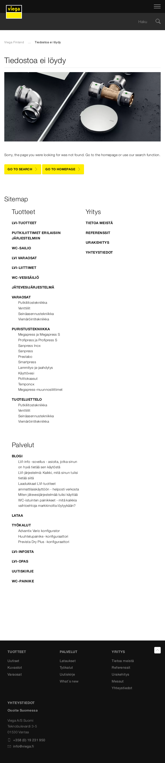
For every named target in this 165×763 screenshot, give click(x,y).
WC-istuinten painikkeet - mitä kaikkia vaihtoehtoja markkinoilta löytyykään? (47, 503)
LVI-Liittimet (24, 267)
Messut (118, 681)
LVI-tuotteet (24, 223)
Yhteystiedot (99, 252)
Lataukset (68, 661)
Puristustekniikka (31, 329)
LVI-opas (20, 561)
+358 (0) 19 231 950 (26, 740)
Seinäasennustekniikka (36, 314)
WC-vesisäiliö (25, 277)
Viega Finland (14, 42)
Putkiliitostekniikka (32, 302)
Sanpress (25, 351)
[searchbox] (78, 21)
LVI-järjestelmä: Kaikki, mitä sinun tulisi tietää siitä (48, 475)
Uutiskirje (23, 571)
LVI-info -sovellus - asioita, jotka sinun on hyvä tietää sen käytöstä (47, 464)
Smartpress (27, 362)
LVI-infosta (23, 551)
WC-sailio (21, 248)
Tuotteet (17, 652)
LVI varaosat (24, 258)
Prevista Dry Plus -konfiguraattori (43, 542)
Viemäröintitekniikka (33, 319)
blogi (17, 456)
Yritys (118, 652)
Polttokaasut (28, 378)
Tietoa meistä (99, 223)
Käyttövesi (26, 373)
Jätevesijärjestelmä (33, 287)
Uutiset (13, 661)
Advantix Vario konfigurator (39, 531)
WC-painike (23, 581)
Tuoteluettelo (27, 399)
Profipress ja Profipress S (37, 340)
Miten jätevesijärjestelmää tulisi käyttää (48, 494)
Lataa (17, 515)
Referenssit (98, 233)
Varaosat (21, 297)
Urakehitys (97, 242)
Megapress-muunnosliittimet (40, 389)
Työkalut (21, 525)
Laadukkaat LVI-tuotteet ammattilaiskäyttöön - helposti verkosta (48, 486)
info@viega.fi (21, 746)
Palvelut (69, 652)
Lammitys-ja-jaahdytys (35, 367)
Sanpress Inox (29, 345)
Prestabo (25, 356)
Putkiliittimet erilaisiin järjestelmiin (36, 235)
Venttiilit (24, 308)
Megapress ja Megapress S (39, 334)
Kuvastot (15, 667)
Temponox (26, 384)
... (29, 42)
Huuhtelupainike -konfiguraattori (43, 536)
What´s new (69, 681)
